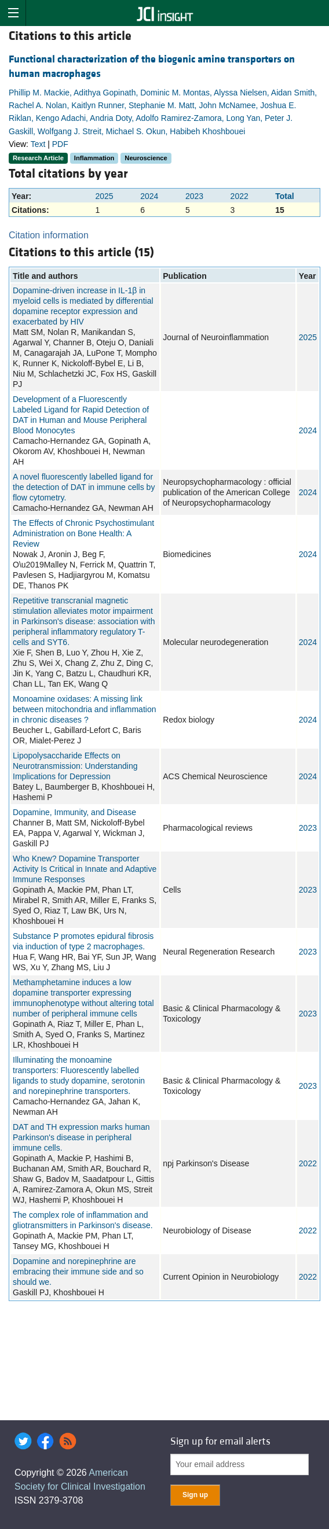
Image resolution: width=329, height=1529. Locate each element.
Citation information (49, 235)
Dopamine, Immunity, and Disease (74, 812)
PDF (60, 144)
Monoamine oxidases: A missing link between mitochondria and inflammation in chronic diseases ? (84, 709)
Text (38, 144)
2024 (149, 196)
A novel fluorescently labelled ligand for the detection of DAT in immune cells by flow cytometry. (84, 487)
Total (284, 196)
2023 (194, 196)
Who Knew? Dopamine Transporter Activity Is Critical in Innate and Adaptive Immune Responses (84, 869)
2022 (239, 196)
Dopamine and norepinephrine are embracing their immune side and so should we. (78, 1272)
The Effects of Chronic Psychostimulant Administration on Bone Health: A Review (83, 533)
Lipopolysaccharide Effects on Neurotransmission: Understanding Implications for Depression (75, 766)
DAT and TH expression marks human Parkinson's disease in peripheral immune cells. (81, 1137)
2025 (104, 196)
